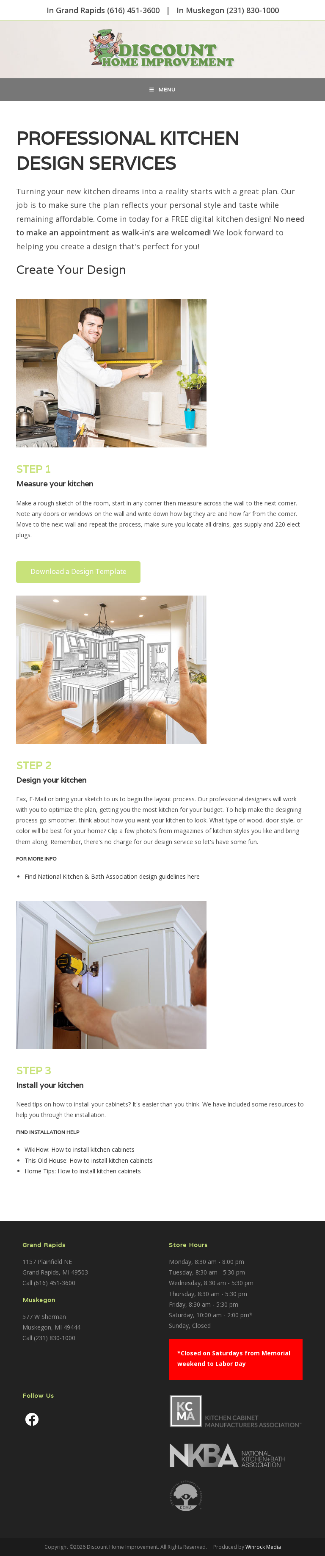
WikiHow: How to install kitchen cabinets (80, 1149)
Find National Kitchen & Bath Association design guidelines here (112, 876)
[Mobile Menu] (162, 89)
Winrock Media (263, 1546)
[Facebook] (32, 1419)
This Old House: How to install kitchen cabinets (89, 1160)
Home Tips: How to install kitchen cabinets (83, 1171)
